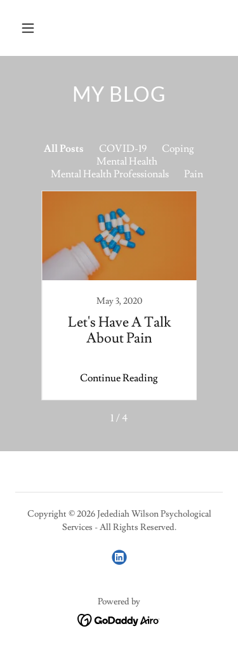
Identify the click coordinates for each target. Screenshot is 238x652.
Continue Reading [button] (119, 378)
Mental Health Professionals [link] (110, 174)
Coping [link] (178, 148)
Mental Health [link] (126, 161)
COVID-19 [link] (123, 148)
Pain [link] (193, 174)
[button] (39, 28)
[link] (119, 295)
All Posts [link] (64, 148)
